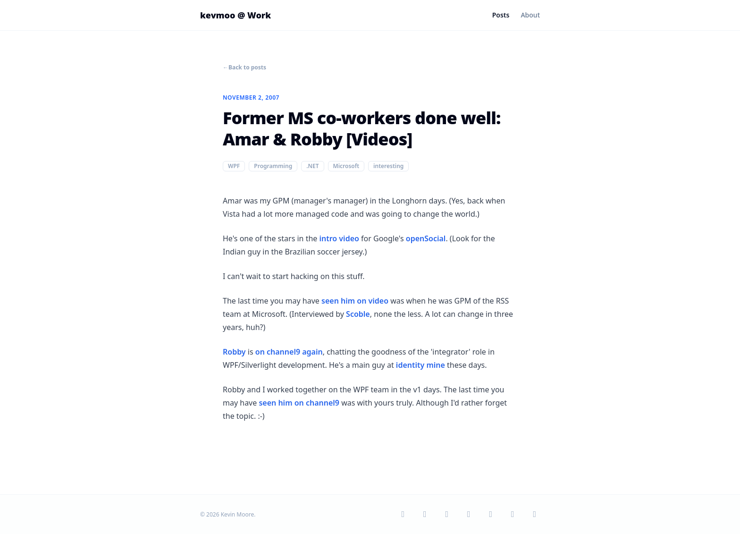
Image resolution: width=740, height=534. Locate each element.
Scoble (358, 314)
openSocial (426, 238)
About (530, 14)
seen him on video (354, 301)
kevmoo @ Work (235, 15)
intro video (339, 238)
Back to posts (244, 67)
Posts (501, 14)
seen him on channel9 (299, 403)
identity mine (420, 365)
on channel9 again (289, 352)
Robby (234, 352)
